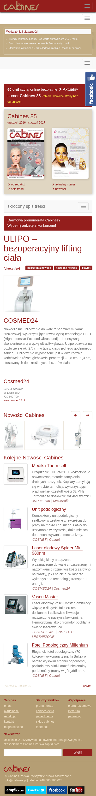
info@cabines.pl (15, 780)
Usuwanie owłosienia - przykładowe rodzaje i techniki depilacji (45, 48)
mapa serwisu (13, 727)
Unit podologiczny (49, 509)
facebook (42, 727)
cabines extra (45, 711)
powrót (86, 267)
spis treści (15, 189)
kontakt (9, 721)
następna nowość (66, 267)
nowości (59, 189)
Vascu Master (45, 596)
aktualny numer (63, 184)
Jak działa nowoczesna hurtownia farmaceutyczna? (39, 43)
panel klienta (44, 716)
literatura (74, 711)
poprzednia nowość (39, 267)
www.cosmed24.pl (14, 400)
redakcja (10, 716)
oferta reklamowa (79, 705)
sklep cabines (45, 721)
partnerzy (74, 716)
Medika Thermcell (49, 465)
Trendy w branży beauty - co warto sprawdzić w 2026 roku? (43, 38)
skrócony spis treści (26, 206)
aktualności (11, 711)
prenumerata (44, 705)
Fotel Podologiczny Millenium (60, 645)
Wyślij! (78, 752)
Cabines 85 (22, 116)
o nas (8, 705)
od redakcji (16, 184)
